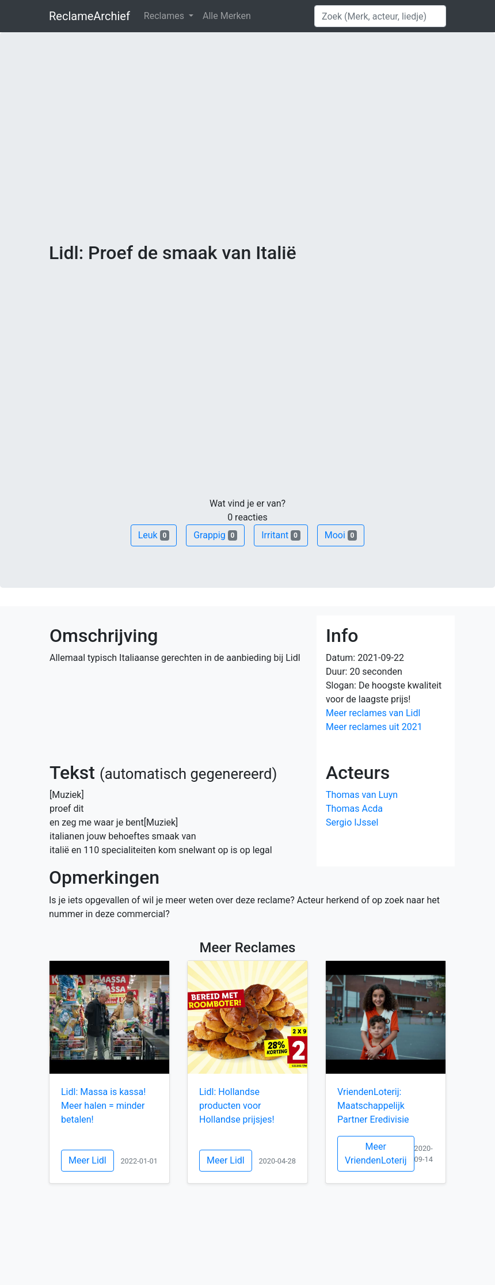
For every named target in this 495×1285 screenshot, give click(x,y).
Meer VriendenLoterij (376, 1153)
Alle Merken (227, 15)
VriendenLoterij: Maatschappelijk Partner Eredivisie (373, 1105)
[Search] (380, 16)
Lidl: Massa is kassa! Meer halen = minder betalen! (103, 1105)
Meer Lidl (87, 1160)
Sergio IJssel (352, 822)
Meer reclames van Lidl (373, 713)
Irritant (280, 535)
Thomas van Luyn (362, 794)
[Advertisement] (247, 155)
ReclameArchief (89, 16)
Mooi (341, 535)
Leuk (153, 535)
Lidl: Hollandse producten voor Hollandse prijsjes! (237, 1105)
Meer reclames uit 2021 (374, 726)
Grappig (215, 535)
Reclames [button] (165, 15)
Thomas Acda (354, 808)
